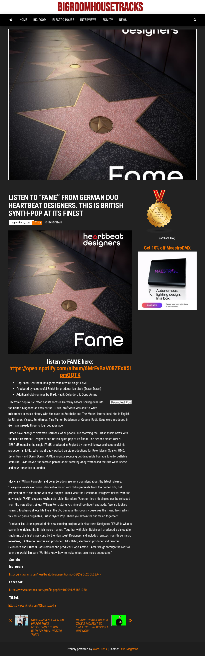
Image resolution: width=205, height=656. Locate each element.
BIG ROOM (39, 20)
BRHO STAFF (55, 222)
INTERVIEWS (88, 20)
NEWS (123, 20)
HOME (23, 20)
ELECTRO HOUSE (63, 20)
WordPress (100, 649)
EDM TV (107, 20)
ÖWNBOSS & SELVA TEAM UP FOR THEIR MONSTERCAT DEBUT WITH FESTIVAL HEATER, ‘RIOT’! (47, 627)
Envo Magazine (129, 649)
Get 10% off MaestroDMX (167, 248)
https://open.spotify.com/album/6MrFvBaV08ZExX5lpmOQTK (70, 371)
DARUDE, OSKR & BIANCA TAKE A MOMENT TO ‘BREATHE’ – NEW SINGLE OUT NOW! (92, 625)
